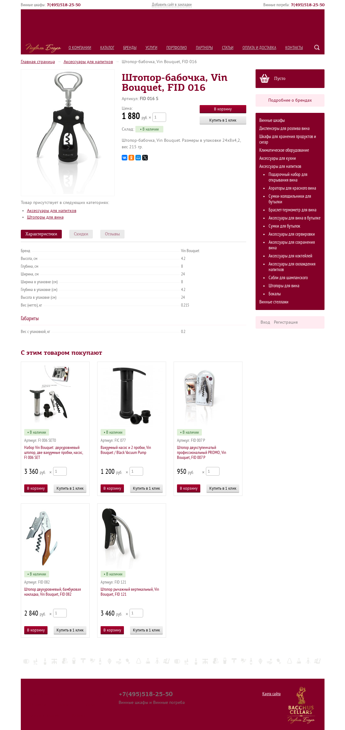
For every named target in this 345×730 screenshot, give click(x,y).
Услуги (151, 47)
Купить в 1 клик (222, 120)
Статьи (228, 47)
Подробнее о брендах (290, 100)
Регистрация (286, 322)
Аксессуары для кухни (277, 158)
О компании (80, 47)
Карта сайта (271, 693)
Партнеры (204, 47)
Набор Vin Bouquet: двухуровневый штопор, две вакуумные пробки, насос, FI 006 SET (53, 452)
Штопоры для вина (284, 286)
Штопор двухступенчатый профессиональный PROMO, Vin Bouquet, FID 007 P (201, 452)
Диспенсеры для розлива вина (284, 128)
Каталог (107, 47)
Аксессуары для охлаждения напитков (292, 266)
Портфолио (176, 47)
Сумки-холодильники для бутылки (290, 199)
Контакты (294, 47)
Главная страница (38, 61)
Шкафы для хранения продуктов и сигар (287, 139)
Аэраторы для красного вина (292, 188)
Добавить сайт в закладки (172, 4)
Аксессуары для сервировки (292, 234)
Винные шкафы (272, 120)
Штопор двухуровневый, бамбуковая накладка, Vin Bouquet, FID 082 (52, 592)
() (63, 4)
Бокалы (275, 294)
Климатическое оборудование (284, 150)
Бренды (130, 47)
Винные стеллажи (273, 302)
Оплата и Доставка (259, 47)
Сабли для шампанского (288, 277)
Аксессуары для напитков (88, 61)
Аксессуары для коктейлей (290, 256)
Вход (265, 322)
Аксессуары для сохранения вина (292, 245)
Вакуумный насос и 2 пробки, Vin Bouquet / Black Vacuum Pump (126, 450)
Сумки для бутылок (284, 226)
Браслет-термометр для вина (292, 210)
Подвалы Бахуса (43, 48)
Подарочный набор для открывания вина (288, 177)
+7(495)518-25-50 (146, 694)
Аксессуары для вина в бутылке (294, 218)
